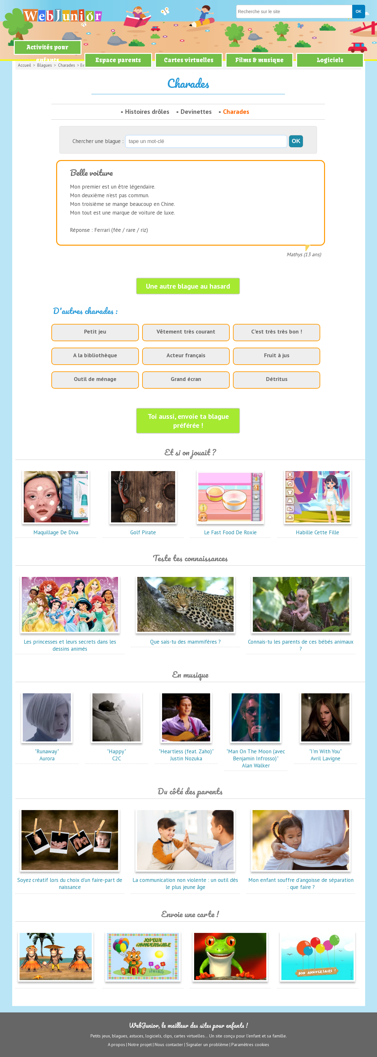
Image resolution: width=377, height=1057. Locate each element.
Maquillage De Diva (56, 529)
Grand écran (186, 379)
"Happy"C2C (116, 751)
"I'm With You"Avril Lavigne (325, 751)
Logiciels (330, 60)
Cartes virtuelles (188, 60)
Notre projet (140, 1044)
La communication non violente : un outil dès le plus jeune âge (185, 880)
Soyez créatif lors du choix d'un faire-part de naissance (69, 880)
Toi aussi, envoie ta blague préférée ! (188, 421)
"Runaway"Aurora (47, 751)
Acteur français (186, 355)
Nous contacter (169, 1044)
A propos (116, 1044)
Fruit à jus (276, 355)
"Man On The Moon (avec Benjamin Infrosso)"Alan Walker (255, 755)
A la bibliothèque (95, 355)
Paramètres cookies (250, 1044)
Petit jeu (95, 331)
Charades (236, 111)
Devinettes (196, 111)
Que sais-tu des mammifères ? (185, 638)
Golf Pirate (143, 529)
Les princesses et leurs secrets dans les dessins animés (70, 641)
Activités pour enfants (47, 54)
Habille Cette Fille (317, 529)
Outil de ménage (95, 379)
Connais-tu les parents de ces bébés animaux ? (301, 641)
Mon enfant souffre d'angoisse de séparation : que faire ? (301, 880)
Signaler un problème (207, 1044)
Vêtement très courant (186, 331)
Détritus (276, 379)
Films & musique (259, 60)
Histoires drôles (147, 111)
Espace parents (118, 60)
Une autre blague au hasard (188, 286)
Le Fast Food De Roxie (230, 529)
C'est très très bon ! (276, 331)
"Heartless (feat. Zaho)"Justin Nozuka (186, 751)
